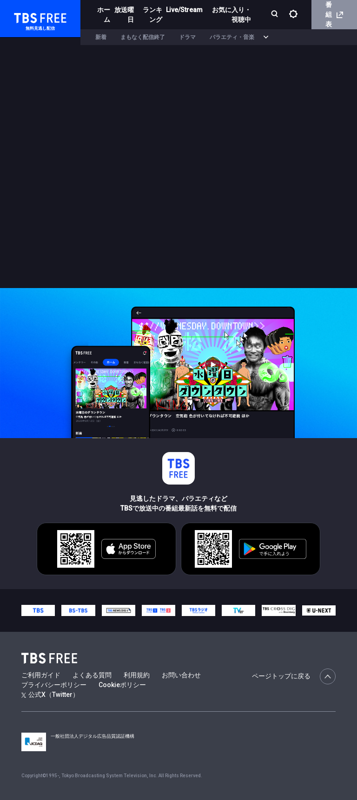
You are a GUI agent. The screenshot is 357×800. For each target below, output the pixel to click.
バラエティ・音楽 (232, 37)
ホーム (103, 14)
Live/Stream (184, 9)
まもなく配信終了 (142, 37)
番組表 (334, 14)
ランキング (152, 14)
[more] (266, 37)
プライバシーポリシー (53, 685)
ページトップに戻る (294, 676)
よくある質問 (92, 675)
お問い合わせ (181, 675)
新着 (100, 37)
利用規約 (137, 675)
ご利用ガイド (40, 675)
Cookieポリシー (122, 685)
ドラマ (187, 37)
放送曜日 (124, 14)
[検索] (275, 15)
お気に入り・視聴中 (231, 14)
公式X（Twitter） (50, 694)
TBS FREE (24, 16)
